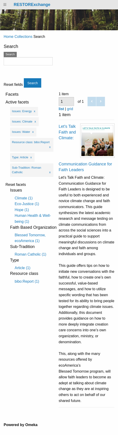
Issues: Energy (22, 111)
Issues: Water (21, 132)
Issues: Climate (22, 121)
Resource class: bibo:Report (30, 142)
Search (10, 54)
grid (70, 109)
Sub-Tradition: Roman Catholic (26, 170)
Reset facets (15, 185)
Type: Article (20, 157)
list (61, 109)
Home (9, 37)
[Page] (66, 101)
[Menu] (5, 4)
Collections (23, 37)
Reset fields (13, 84)
